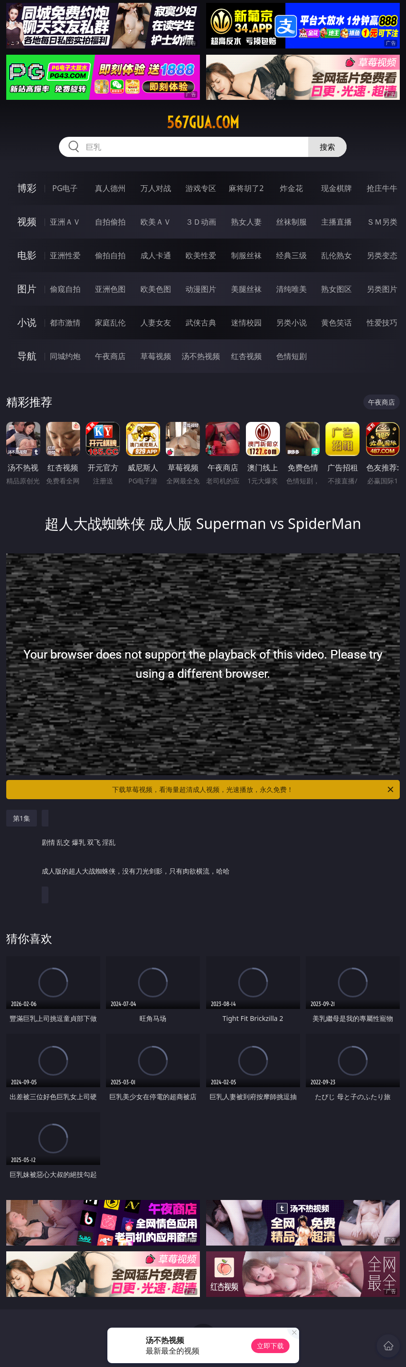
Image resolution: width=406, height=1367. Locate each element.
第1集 (21, 818)
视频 (26, 221)
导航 (26, 355)
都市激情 (65, 322)
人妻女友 (155, 322)
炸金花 (291, 188)
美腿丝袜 (246, 289)
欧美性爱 (201, 255)
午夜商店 (110, 356)
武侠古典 (201, 322)
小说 (26, 322)
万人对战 (155, 188)
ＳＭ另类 (382, 221)
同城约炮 (65, 356)
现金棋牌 (336, 188)
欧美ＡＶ (155, 221)
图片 (26, 288)
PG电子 (65, 188)
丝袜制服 (291, 221)
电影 (26, 255)
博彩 (26, 187)
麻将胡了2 (246, 188)
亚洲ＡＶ (65, 221)
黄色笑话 (336, 322)
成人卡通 (155, 255)
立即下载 (270, 1345)
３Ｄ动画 (201, 221)
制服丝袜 (246, 255)
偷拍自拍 (110, 255)
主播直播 (336, 221)
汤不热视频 (201, 356)
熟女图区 (336, 289)
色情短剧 (291, 356)
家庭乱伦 (110, 322)
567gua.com (203, 122)
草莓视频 (155, 356)
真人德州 (110, 188)
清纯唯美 (291, 289)
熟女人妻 (246, 221)
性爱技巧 (382, 322)
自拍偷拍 (110, 221)
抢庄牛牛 (382, 188)
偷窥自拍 (65, 289)
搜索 (327, 147)
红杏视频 (246, 356)
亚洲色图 (110, 289)
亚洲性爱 (65, 255)
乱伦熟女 (336, 255)
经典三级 (291, 255)
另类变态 (382, 255)
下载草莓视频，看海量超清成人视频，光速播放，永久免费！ (253, 789)
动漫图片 (201, 289)
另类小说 (291, 322)
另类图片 (382, 289)
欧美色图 (155, 289)
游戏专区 (201, 188)
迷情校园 (246, 322)
